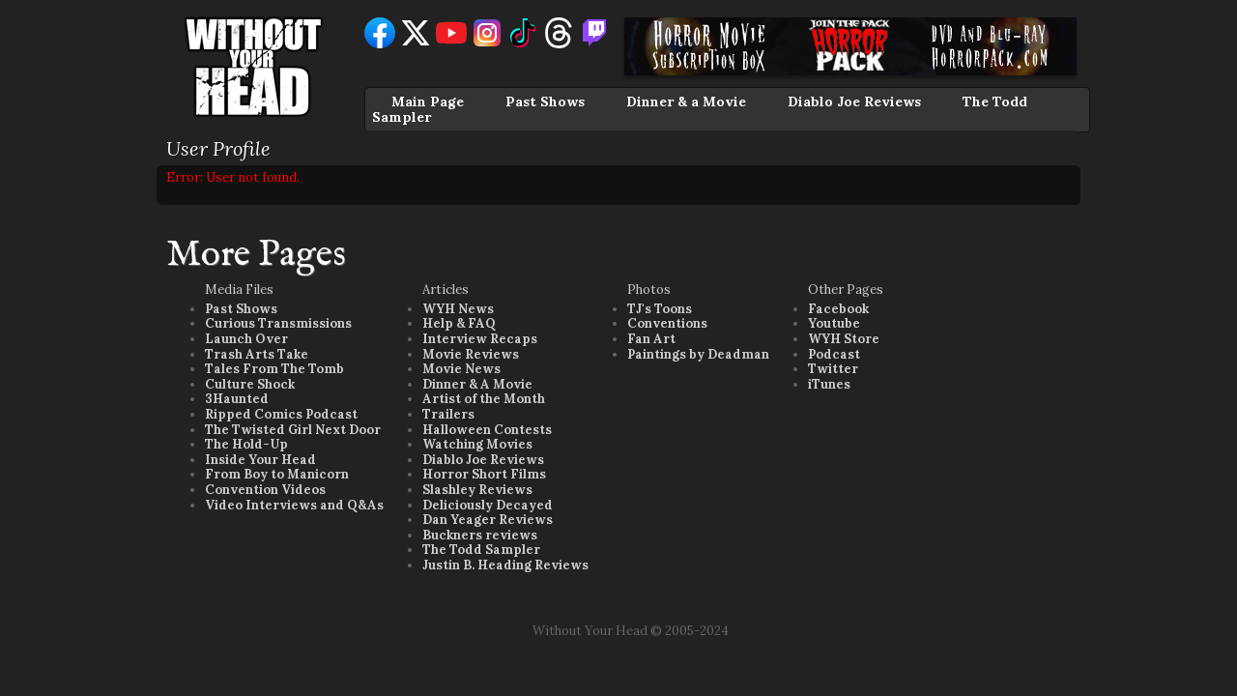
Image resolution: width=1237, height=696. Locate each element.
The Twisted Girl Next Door (293, 429)
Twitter (833, 369)
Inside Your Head (260, 459)
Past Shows (545, 101)
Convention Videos (265, 489)
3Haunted (237, 399)
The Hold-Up (246, 444)
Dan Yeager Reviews (487, 519)
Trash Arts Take (256, 354)
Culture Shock (250, 384)
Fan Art (651, 339)
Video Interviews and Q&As (294, 505)
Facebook (838, 309)
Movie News (461, 369)
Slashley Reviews (477, 489)
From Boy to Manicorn (277, 474)
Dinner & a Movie (686, 101)
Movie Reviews (470, 354)
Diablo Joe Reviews (854, 101)
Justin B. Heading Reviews (505, 565)
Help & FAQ (459, 323)
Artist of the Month (483, 399)
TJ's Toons (659, 309)
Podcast (834, 354)
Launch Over (246, 339)
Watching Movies (477, 444)
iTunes (829, 384)
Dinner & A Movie (477, 384)
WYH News (458, 309)
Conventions (667, 323)
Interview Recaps (479, 339)
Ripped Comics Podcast (281, 414)
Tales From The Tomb (274, 369)
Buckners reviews (479, 535)
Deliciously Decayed (487, 505)
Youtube (834, 323)
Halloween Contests (487, 429)
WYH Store (843, 339)
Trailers (448, 414)
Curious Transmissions (278, 323)
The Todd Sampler (481, 549)
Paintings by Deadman (698, 354)
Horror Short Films (484, 474)
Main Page (427, 101)
